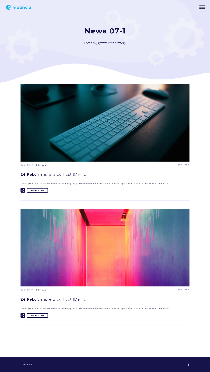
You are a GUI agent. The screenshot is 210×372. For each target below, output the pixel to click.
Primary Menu (202, 7)
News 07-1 (41, 164)
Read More (37, 190)
